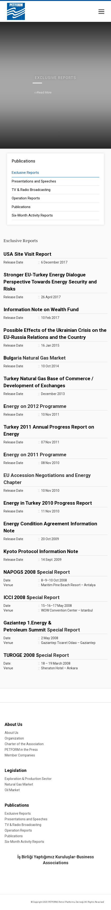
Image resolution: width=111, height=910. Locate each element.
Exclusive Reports (25, 172)
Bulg (8, 358)
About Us (13, 724)
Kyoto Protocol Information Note (41, 551)
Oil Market (12, 790)
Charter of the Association (24, 744)
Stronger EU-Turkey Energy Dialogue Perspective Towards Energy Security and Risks (50, 282)
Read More (43, 92)
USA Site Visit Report (27, 254)
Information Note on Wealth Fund (41, 309)
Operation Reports (26, 198)
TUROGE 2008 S (21, 655)
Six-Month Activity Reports (32, 215)
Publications (21, 207)
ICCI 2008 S (17, 597)
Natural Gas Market (19, 784)
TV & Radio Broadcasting (31, 190)
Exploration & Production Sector (28, 779)
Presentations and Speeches (34, 181)
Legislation (16, 770)
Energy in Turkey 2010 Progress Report (48, 503)
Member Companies (20, 755)
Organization (14, 738)
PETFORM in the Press (21, 749)
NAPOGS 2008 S (22, 572)
